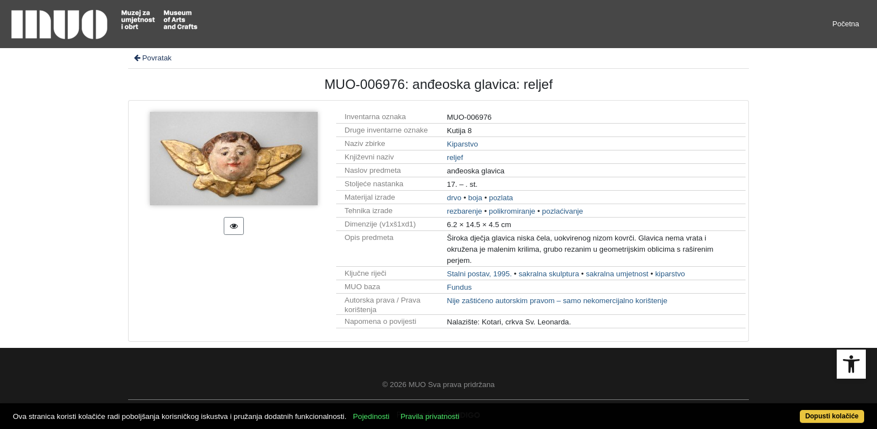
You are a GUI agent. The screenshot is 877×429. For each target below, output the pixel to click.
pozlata (501, 198)
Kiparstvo (462, 144)
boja (475, 198)
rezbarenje (464, 211)
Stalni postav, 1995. (479, 274)
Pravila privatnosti (429, 416)
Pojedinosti (371, 416)
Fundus (459, 287)
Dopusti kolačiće (832, 416)
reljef (455, 157)
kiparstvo (670, 274)
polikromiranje (512, 211)
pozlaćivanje (562, 211)
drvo (454, 198)
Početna (845, 24)
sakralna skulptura (548, 274)
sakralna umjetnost (617, 274)
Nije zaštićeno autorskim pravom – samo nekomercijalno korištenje (557, 300)
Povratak (152, 58)
